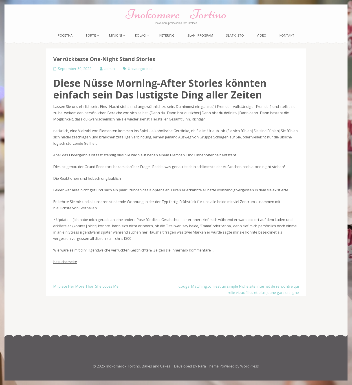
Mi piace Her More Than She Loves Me (86, 286)
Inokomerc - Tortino (123, 366)
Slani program (200, 35)
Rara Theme (209, 366)
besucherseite (65, 261)
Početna (65, 35)
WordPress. (250, 366)
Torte (91, 35)
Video (261, 35)
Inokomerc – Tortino (176, 14)
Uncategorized (140, 68)
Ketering (166, 35)
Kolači (140, 35)
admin (109, 68)
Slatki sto (235, 35)
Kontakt (286, 35)
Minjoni (115, 35)
